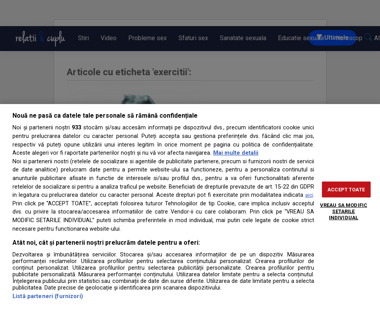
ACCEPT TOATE (346, 189)
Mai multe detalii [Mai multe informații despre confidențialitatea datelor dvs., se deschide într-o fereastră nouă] (235, 153)
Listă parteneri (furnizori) (47, 296)
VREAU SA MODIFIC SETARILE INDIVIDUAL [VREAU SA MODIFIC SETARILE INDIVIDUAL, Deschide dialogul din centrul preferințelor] (343, 211)
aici (309, 195)
